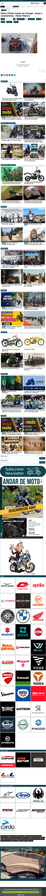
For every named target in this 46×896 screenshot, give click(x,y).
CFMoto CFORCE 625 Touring (22, 64)
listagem (8, 10)
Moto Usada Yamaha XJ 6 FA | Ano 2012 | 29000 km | (23, 863)
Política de (20, 894)
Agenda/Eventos (13, 836)
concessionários (30, 6)
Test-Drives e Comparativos (8, 123)
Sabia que (4, 332)
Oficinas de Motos (35, 837)
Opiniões (3, 206)
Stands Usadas (26, 837)
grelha (5, 10)
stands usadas (36, 6)
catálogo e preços (8, 6)
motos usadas (15, 6)
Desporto (3, 290)
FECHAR (20, 892)
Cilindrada (9, 21)
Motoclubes (15, 841)
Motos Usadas (4, 836)
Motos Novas (21, 836)
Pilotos (26, 841)
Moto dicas (4, 374)
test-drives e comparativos (6, 8)
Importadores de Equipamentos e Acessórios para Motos (30, 839)
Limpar (3, 19)
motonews (42, 6)
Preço (3, 21)
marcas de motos (22, 6)
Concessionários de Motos (15, 837)
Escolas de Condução (6, 841)
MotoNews (4, 81)
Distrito (16, 21)
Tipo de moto (31, 19)
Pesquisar (42, 458)
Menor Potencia (20, 19)
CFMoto (38, 19)
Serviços (31, 841)
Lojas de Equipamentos (10, 839)
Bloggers (21, 841)
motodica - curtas (15, 8)
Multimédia (4, 248)
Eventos (3, 416)
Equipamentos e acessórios (8, 165)
